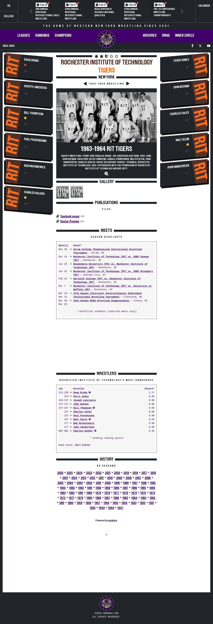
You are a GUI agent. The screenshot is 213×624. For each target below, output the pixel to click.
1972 (62, 498)
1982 (72, 493)
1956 (106, 503)
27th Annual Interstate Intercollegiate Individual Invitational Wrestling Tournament (107, 295)
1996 (144, 483)
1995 (153, 483)
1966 (116, 498)
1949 (102, 508)
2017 (144, 473)
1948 (111, 508)
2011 (101, 478)
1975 (134, 493)
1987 (125, 488)
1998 (126, 483)
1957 (97, 503)
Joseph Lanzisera (35, 87)
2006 (148, 478)
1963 (143, 498)
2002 (89, 483)
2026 (60, 473)
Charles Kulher (34, 193)
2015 (65, 478)
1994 (63, 488)
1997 (135, 483)
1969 (89, 498)
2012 (92, 478)
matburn (112, 520)
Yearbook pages (69, 216)
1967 (107, 498)
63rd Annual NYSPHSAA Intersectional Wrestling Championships (73, 15)
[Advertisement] (29, 272)
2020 (117, 473)
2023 (89, 473)
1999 (117, 483)
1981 (80, 493)
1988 (116, 488)
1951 (151, 503)
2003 (80, 483)
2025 (70, 473)
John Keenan (81, 404)
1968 (98, 498)
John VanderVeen (83, 427)
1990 (98, 488)
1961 (61, 503)
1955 (115, 503)
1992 (81, 488)
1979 (98, 493)
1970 (80, 498)
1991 (89, 488)
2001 (98, 483)
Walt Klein (80, 419)
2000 (108, 483)
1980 (89, 493)
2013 (83, 478)
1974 (143, 493)
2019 (126, 473)
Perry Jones (81, 396)
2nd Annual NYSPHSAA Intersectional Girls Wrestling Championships (47, 15)
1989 (107, 488)
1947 (120, 508)
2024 (79, 473)
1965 (125, 498)
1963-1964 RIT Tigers (106, 149)
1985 (143, 488)
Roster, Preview (69, 221)
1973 (152, 493)
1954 (124, 503)
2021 (107, 473)
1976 (125, 493)
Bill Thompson (33, 113)
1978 (107, 493)
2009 (119, 478)
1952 (142, 503)
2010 (110, 478)
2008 (129, 478)
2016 (153, 473)
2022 (99, 473)
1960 (70, 503)
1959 (79, 503)
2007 (138, 478)
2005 (60, 483)
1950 (92, 508)
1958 (88, 503)
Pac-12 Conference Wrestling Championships (164, 12)
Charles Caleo (82, 411)
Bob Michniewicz (34, 166)
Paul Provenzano (35, 140)
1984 (152, 488)
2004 (70, 483)
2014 (74, 478)
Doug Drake (31, 60)
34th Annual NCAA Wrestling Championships (101, 300)
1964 (134, 498)
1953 (133, 503)
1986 (134, 488)
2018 (135, 473)
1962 (152, 498)
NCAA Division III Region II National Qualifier (104, 12)
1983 (63, 493)
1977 (116, 493)
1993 (72, 488)
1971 (71, 498)
